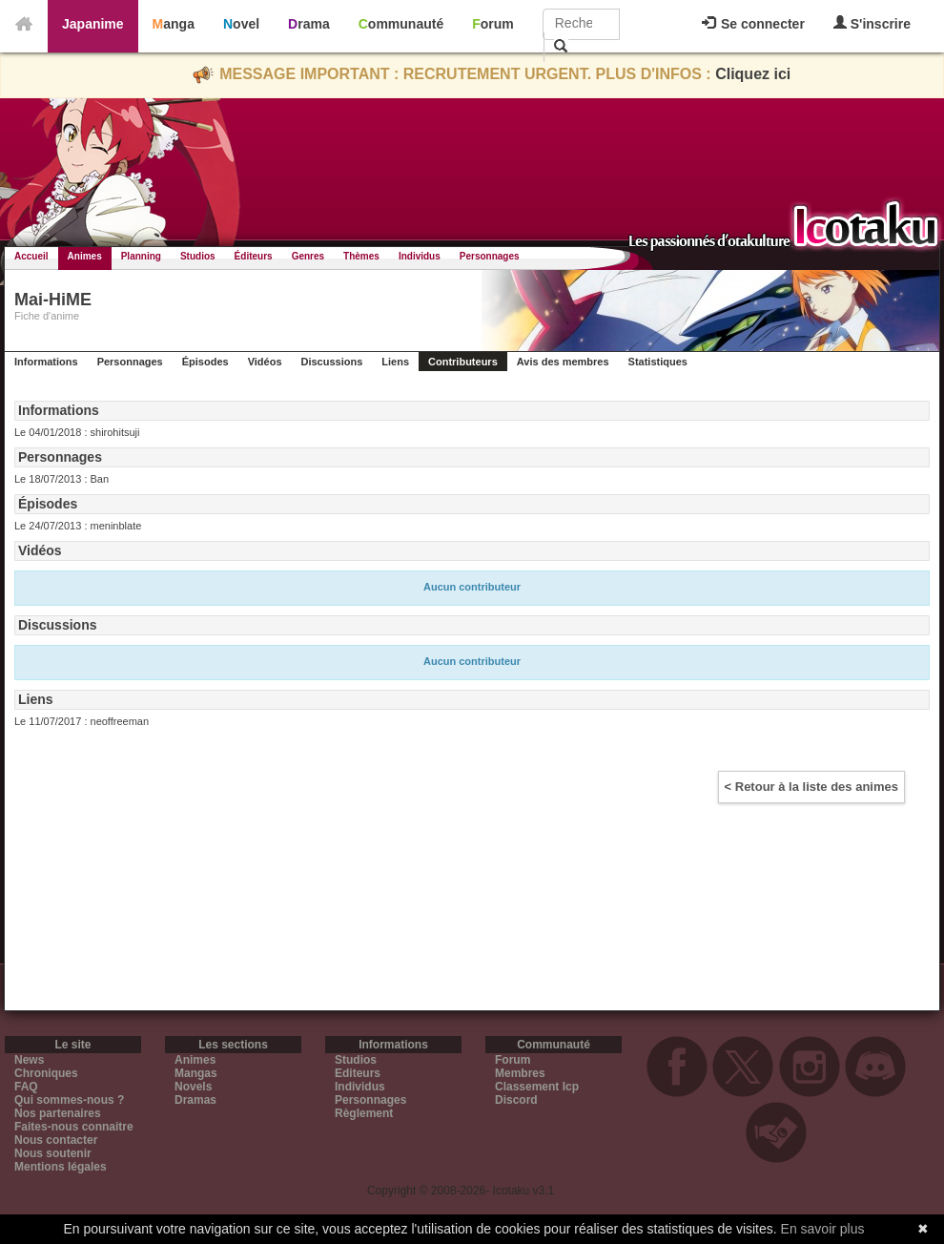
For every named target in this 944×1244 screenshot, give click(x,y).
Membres (520, 1073)
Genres (308, 256)
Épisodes (205, 361)
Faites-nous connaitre (73, 1126)
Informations (46, 361)
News (29, 1060)
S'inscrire (872, 23)
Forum (493, 23)
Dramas (195, 1100)
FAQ (26, 1086)
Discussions (332, 361)
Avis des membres (563, 361)
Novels (193, 1086)
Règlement (364, 1113)
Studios (197, 256)
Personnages (490, 256)
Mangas (195, 1073)
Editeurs (357, 1073)
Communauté (401, 23)
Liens (395, 361)
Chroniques (46, 1073)
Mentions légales (60, 1166)
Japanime (93, 23)
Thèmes (361, 256)
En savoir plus (823, 1228)
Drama (309, 23)
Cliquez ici (752, 74)
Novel (241, 23)
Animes (85, 256)
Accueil (31, 256)
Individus (420, 256)
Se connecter (753, 23)
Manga (174, 23)
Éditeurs (254, 256)
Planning (141, 256)
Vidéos (265, 361)
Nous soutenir (53, 1153)
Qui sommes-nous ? (69, 1100)
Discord (516, 1100)
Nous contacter (55, 1140)
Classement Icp (537, 1086)
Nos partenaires (57, 1113)
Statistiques (657, 361)
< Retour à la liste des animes (811, 786)
